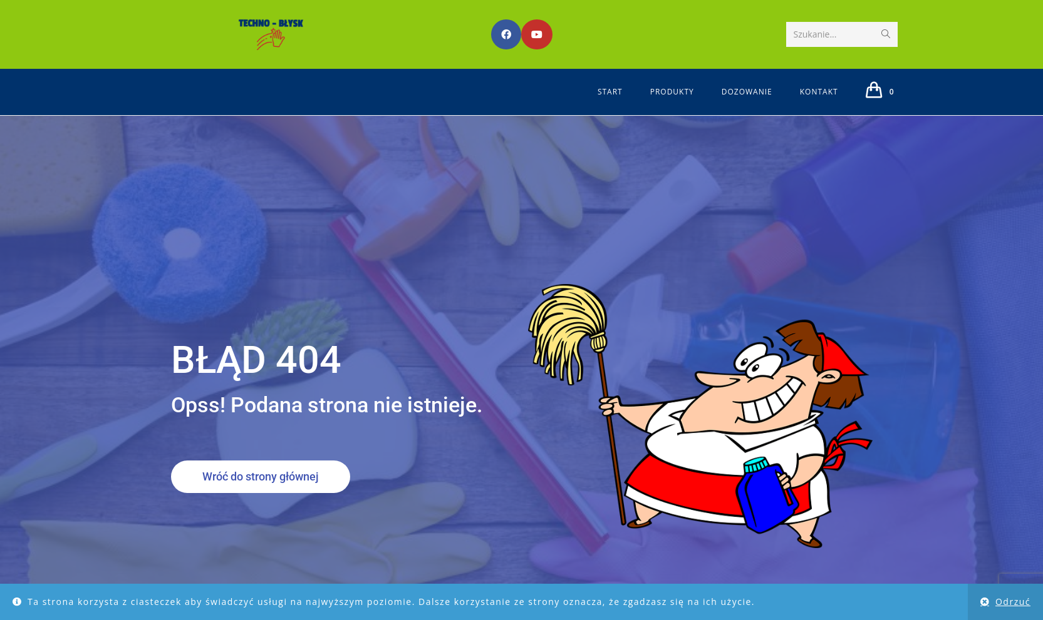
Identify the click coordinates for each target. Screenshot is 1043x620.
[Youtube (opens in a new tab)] (537, 34)
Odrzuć (1012, 601)
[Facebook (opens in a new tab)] (506, 34)
